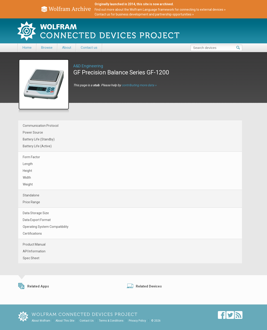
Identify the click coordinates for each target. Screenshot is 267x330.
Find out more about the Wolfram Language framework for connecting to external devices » (160, 9)
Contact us (89, 48)
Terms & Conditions (111, 320)
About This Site (64, 320)
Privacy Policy (137, 320)
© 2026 (156, 320)
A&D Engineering (88, 65)
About (66, 48)
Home (27, 48)
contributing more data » (139, 85)
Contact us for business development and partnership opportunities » (144, 14)
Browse (47, 48)
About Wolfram (41, 320)
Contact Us (87, 320)
